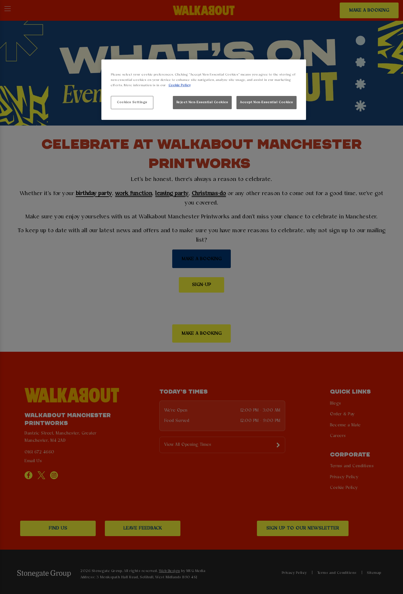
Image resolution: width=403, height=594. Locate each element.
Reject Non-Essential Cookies (202, 102)
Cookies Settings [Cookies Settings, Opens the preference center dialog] (132, 102)
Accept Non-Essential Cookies (266, 102)
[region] (203, 89)
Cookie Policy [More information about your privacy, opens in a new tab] (179, 85)
